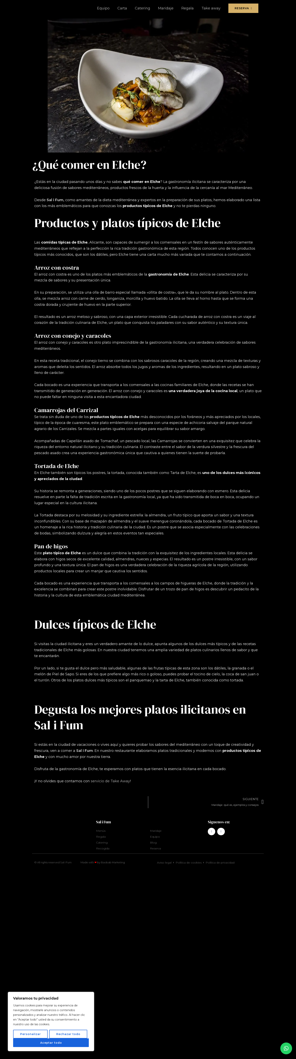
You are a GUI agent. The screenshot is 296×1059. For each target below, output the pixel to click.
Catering (142, 8)
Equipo (103, 8)
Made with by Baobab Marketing (103, 862)
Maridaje (165, 8)
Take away (211, 8)
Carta (122, 8)
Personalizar (30, 1034)
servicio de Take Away (110, 781)
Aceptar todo (51, 1042)
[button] (286, 1048)
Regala (187, 8)
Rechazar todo (68, 1034)
